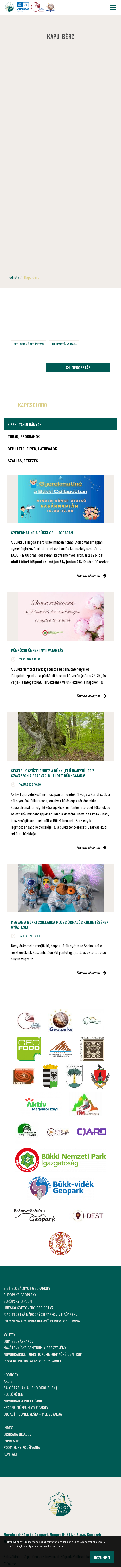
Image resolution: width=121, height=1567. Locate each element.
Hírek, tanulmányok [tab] (24, 424)
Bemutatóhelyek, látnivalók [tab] (32, 448)
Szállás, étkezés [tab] (23, 460)
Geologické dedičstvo (29, 344)
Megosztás (78, 367)
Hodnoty (13, 277)
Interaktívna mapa (64, 344)
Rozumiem (102, 1557)
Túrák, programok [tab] (24, 436)
